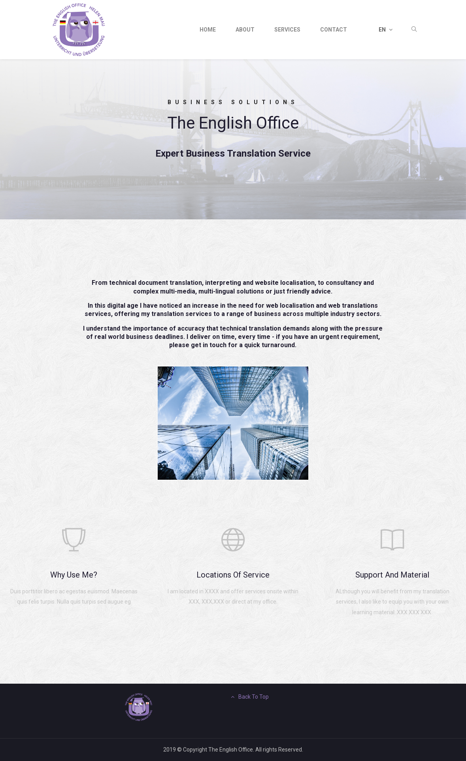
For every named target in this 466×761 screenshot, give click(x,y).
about (245, 29)
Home (208, 29)
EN (385, 29)
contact (333, 29)
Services (287, 29)
